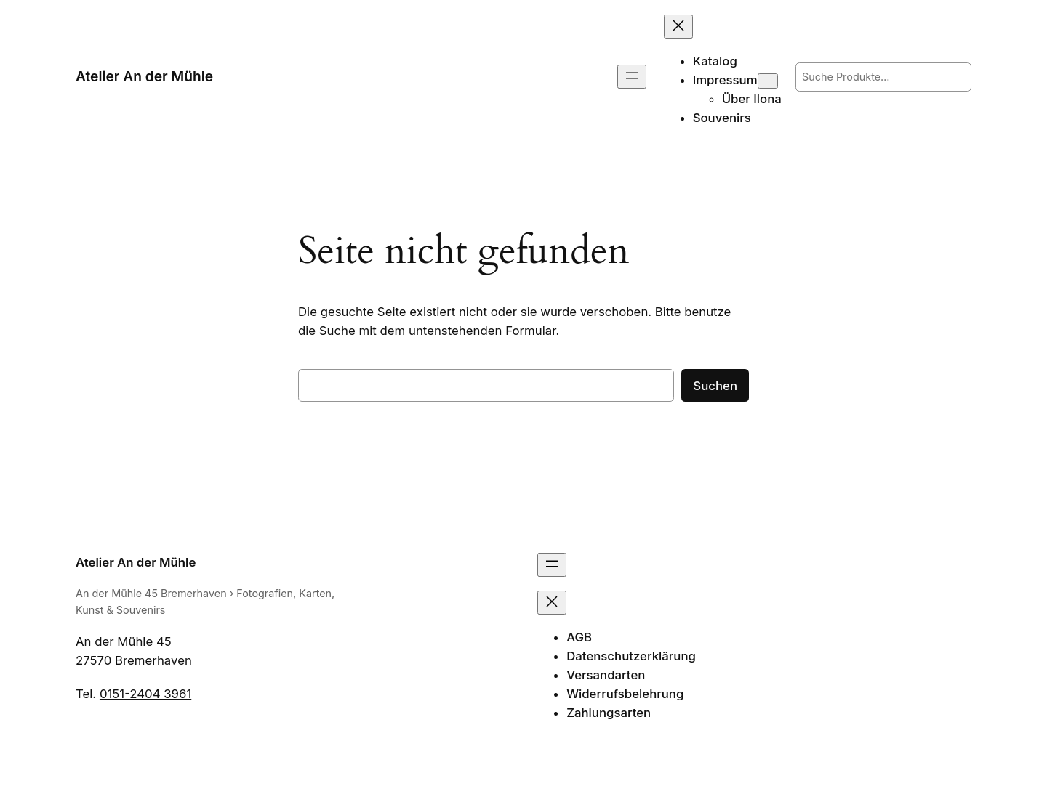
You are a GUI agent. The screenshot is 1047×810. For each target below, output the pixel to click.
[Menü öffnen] (631, 77)
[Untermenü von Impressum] (768, 81)
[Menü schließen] (678, 27)
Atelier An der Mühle (144, 76)
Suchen (715, 385)
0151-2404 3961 (145, 694)
